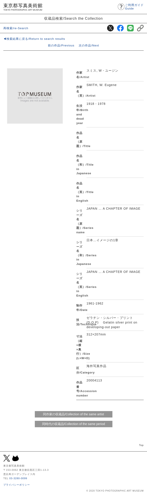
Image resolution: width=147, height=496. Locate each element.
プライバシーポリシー (16, 484)
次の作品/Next (89, 45)
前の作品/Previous (61, 45)
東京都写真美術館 (22, 7)
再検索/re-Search (15, 28)
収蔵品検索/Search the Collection (73, 18)
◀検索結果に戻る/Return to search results (34, 38)
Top (141, 445)
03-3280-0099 (18, 478)
